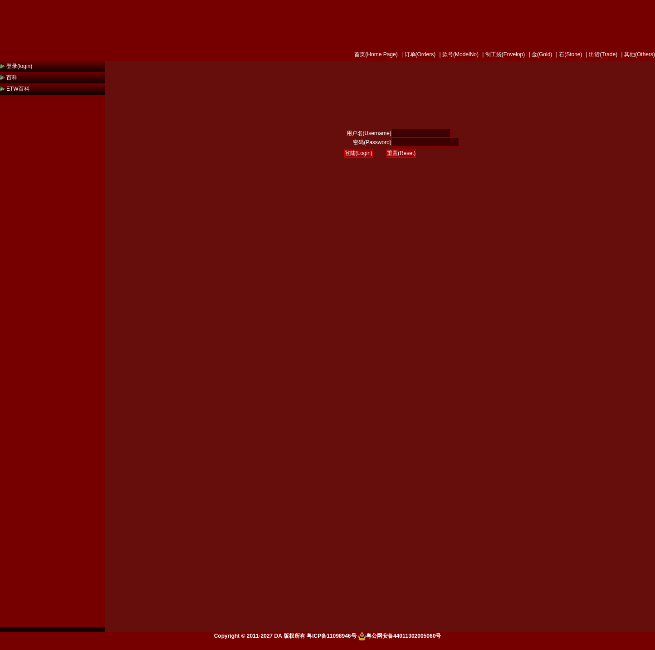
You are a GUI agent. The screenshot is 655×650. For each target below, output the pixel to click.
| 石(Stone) (568, 54)
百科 (11, 77)
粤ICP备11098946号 (331, 636)
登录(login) (19, 66)
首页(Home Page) (375, 54)
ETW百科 (17, 89)
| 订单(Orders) (417, 54)
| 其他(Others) (637, 54)
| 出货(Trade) (601, 54)
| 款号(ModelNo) (458, 54)
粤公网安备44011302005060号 (399, 636)
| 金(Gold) (539, 54)
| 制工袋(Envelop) (503, 54)
